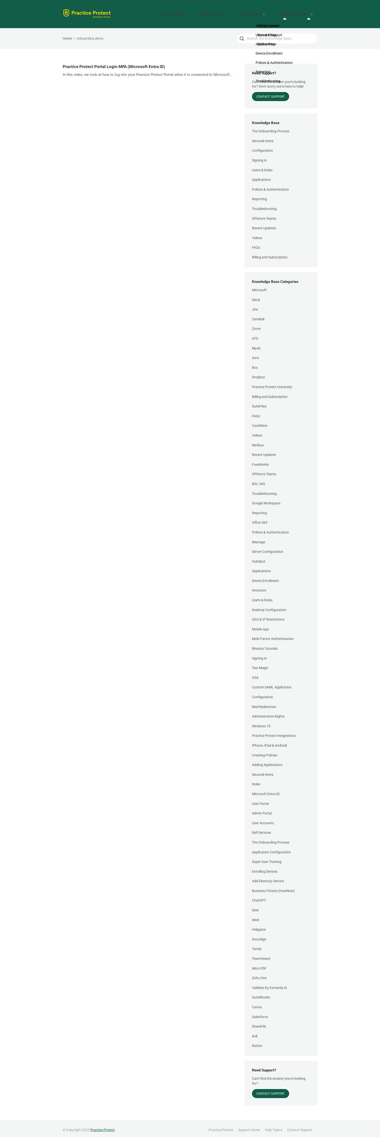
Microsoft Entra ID (266, 791)
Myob (256, 345)
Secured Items (262, 138)
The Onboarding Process (270, 128)
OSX (255, 674)
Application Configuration (271, 849)
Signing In (259, 157)
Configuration (262, 148)
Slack (256, 297)
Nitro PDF (259, 965)
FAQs (256, 244)
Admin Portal (262, 810)
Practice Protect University (272, 384)
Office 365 (259, 520)
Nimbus (258, 442)
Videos (257, 235)
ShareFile (259, 1023)
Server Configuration (267, 548)
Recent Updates (264, 225)
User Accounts (263, 820)
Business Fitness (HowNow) (273, 888)
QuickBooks (261, 994)
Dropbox (258, 374)
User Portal (260, 800)
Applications (261, 176)
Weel (255, 917)
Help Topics (263, 12)
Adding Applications (267, 762)
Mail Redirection (264, 704)
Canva (257, 1004)
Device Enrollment (265, 578)
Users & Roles (262, 167)
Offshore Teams (264, 215)
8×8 (255, 1033)
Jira (255, 306)
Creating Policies (264, 752)
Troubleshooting (264, 206)
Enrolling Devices (264, 868)
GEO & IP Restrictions (268, 616)
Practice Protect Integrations (274, 733)
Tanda (256, 946)
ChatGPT (259, 897)
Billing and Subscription (269, 254)
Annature (259, 587)
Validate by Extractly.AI (269, 984)
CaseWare (259, 423)
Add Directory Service (268, 878)
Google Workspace (266, 500)
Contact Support (298, 12)
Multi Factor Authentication (273, 636)
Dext (255, 907)
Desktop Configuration (269, 607)
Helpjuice (259, 926)
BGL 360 (258, 481)
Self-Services (261, 830)
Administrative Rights (268, 713)
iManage (258, 539)
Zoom (256, 326)
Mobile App (260, 626)
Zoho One (259, 975)
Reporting (259, 196)
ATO (255, 335)
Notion (257, 1043)
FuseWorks (260, 461)
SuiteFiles (259, 403)
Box (255, 364)
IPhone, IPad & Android (269, 742)
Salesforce (260, 1014)
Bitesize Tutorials (265, 645)
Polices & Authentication (270, 186)
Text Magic (260, 665)
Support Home (234, 12)
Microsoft (259, 287)
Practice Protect (201, 12)
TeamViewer (261, 955)
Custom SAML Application (272, 684)
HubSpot (258, 558)
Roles (256, 781)
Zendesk (258, 316)
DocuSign (259, 936)
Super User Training (266, 858)
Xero (255, 355)
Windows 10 (261, 723)
